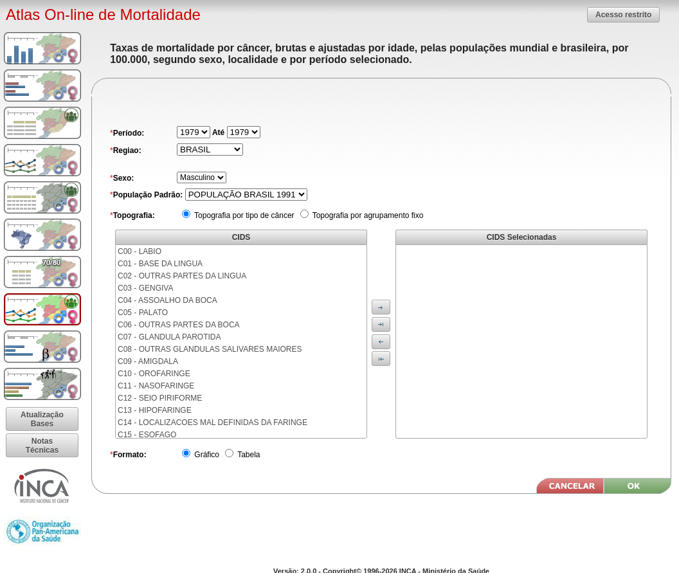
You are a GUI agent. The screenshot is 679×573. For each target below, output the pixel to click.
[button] (623, 14)
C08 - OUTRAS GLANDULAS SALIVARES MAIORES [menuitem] (210, 349)
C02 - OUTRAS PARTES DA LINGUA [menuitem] (182, 275)
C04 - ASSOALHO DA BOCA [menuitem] (167, 300)
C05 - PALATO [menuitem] (143, 312)
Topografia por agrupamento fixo (367, 215)
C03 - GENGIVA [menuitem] (145, 288)
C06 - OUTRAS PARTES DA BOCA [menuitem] (179, 324)
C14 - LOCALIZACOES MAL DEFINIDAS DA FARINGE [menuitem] (212, 422)
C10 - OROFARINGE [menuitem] (154, 373)
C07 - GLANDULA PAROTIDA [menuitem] (169, 336)
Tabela (247, 454)
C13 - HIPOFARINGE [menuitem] (155, 410)
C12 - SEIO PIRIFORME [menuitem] (160, 398)
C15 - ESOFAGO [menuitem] (147, 434)
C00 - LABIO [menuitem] (139, 251)
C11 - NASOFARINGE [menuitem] (156, 385)
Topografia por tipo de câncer (243, 215)
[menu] (241, 341)
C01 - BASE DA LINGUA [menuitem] (160, 263)
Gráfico (205, 454)
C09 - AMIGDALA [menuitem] (148, 361)
